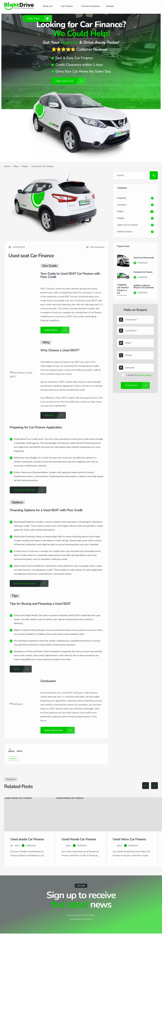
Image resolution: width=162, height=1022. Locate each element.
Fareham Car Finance (143, 272)
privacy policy (144, 375)
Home (7, 166)
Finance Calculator (90, 6)
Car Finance (68, 6)
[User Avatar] (7, 18)
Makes (25, 166)
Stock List (49, 6)
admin (19, 751)
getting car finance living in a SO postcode (144, 286)
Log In (16, 18)
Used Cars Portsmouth (144, 258)
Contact (111, 6)
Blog (16, 166)
